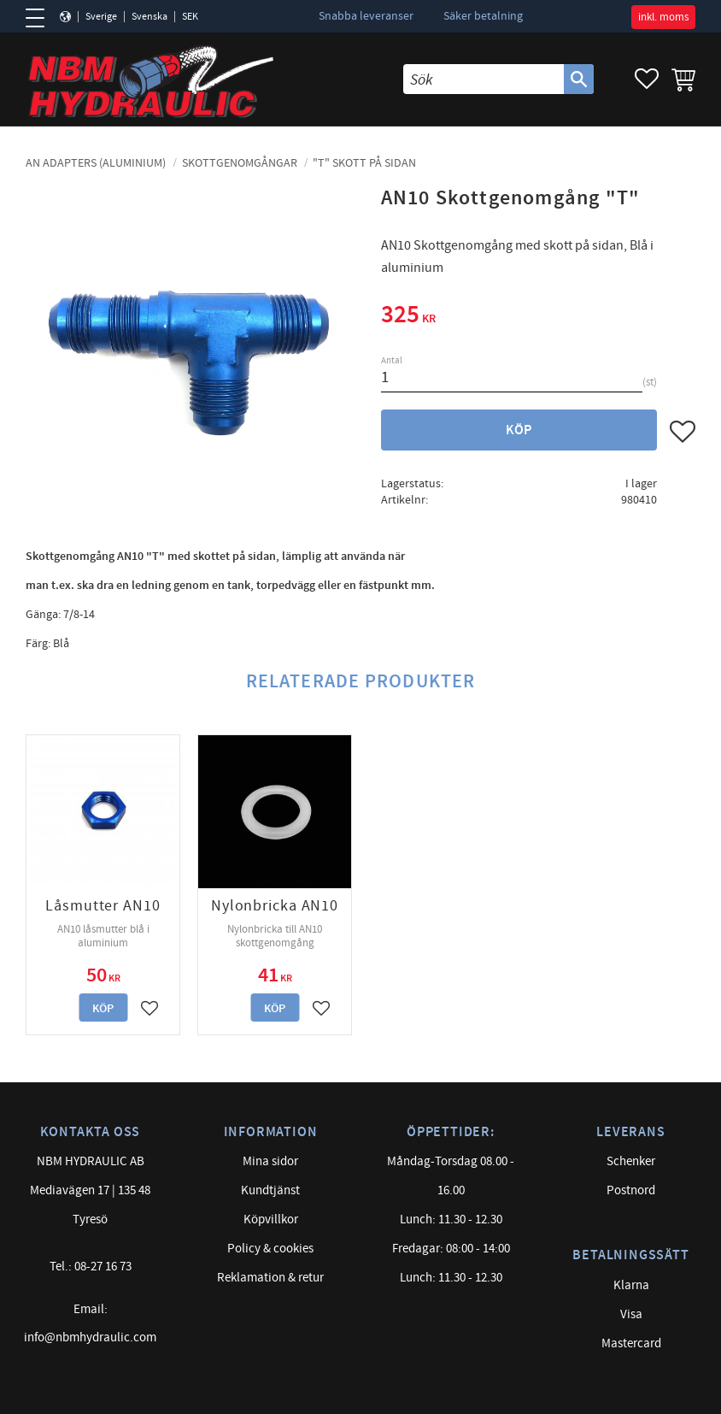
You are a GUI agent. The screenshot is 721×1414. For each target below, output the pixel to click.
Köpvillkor (270, 1219)
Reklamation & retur (270, 1278)
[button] (41, 18)
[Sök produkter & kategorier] (483, 79)
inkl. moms (663, 17)
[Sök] (579, 79)
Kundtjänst (270, 1190)
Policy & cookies (270, 1248)
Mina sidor (270, 1161)
